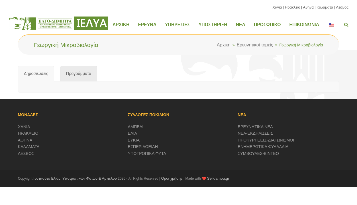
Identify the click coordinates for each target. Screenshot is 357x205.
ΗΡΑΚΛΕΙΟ (28, 133)
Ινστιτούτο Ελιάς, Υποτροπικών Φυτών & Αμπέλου (75, 178)
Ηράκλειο (292, 7)
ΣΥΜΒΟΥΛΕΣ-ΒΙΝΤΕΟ (258, 153)
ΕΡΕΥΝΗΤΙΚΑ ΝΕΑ (255, 126)
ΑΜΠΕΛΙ (136, 126)
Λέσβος (342, 7)
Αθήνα (308, 7)
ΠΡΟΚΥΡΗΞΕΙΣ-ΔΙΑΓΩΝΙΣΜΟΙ (266, 140)
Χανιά (277, 7)
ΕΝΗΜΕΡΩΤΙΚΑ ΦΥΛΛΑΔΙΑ (263, 146)
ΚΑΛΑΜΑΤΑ (29, 146)
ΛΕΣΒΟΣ (26, 153)
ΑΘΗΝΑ (25, 140)
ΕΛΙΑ (132, 133)
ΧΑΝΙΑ (24, 126)
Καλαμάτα (325, 7)
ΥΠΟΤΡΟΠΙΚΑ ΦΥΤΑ (147, 153)
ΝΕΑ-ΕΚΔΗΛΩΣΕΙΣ (255, 133)
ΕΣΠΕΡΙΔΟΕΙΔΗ (143, 146)
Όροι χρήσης (172, 178)
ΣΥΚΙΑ (134, 140)
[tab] (36, 73)
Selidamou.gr (218, 178)
